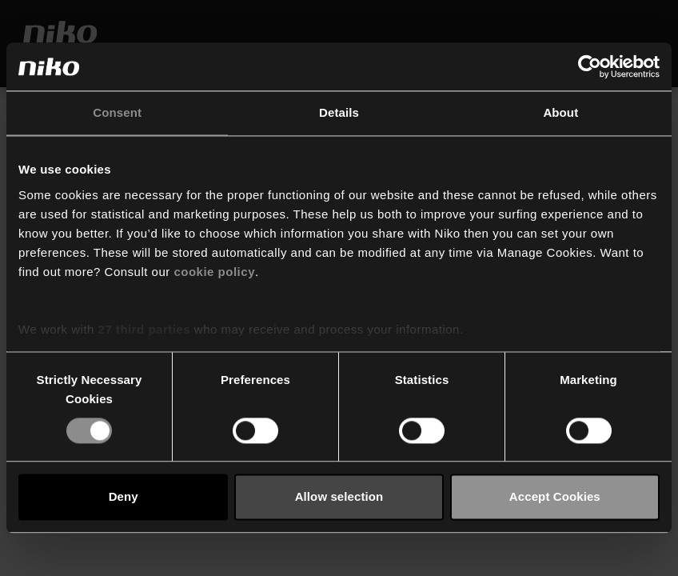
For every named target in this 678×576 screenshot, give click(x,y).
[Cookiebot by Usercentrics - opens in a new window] (590, 66)
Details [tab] (339, 112)
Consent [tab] (117, 112)
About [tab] (560, 112)
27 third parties (144, 329)
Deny (123, 497)
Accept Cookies (554, 497)
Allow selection (339, 497)
